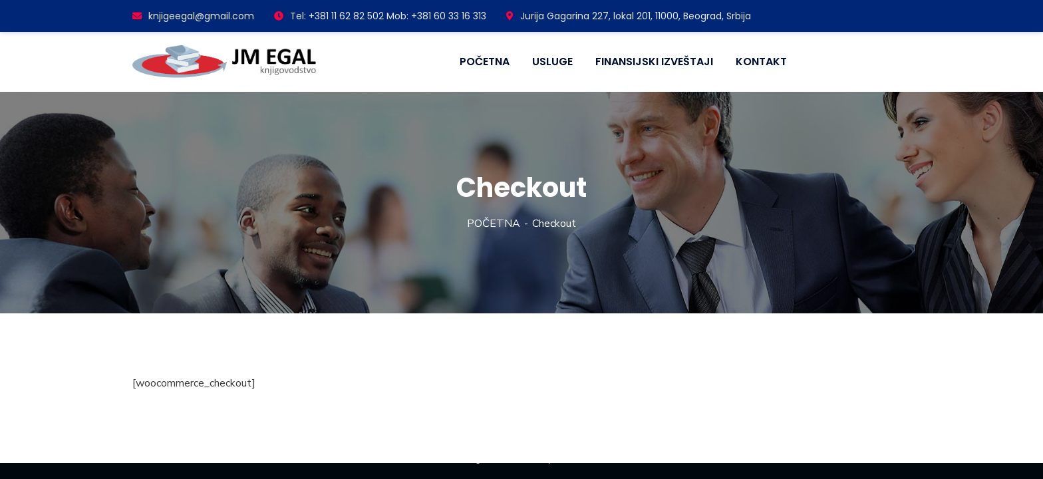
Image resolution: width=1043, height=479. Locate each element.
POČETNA (493, 223)
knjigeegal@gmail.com (193, 16)
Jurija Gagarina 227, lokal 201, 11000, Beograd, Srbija (628, 16)
